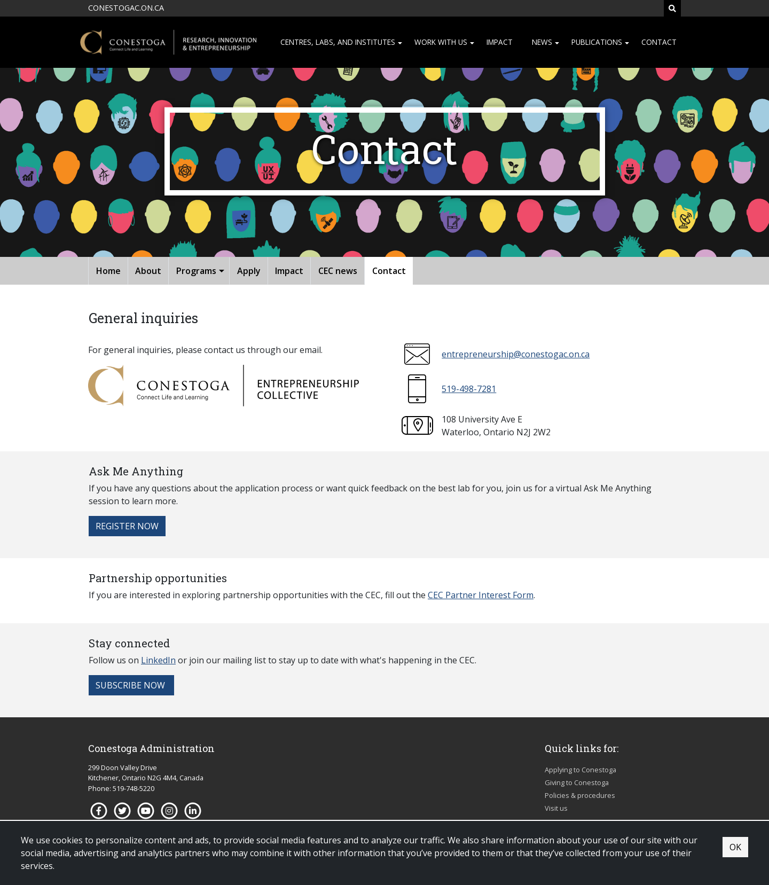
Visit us (556, 808)
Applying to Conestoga (580, 769)
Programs (196, 271)
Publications (596, 42)
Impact (499, 42)
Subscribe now (131, 685)
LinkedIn (158, 660)
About (148, 271)
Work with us (440, 42)
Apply (249, 271)
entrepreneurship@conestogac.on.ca (516, 354)
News (542, 42)
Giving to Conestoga (577, 782)
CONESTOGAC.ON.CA (126, 8)
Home (108, 271)
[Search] (672, 8)
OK (735, 847)
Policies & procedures (580, 795)
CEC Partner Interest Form (480, 595)
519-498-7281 (469, 389)
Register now (127, 526)
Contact (659, 42)
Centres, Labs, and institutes (337, 42)
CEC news (337, 271)
